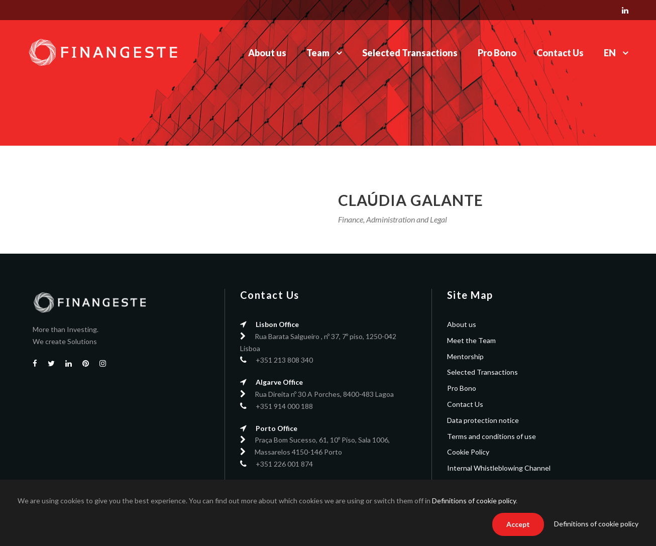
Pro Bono (497, 52)
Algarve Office (279, 382)
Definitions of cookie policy (474, 500)
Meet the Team (471, 340)
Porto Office (276, 428)
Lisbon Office (277, 324)
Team (318, 52)
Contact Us (560, 52)
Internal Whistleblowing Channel (499, 468)
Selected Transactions (410, 52)
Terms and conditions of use (491, 436)
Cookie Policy (468, 452)
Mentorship (465, 356)
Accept (518, 524)
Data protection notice (483, 420)
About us (267, 52)
